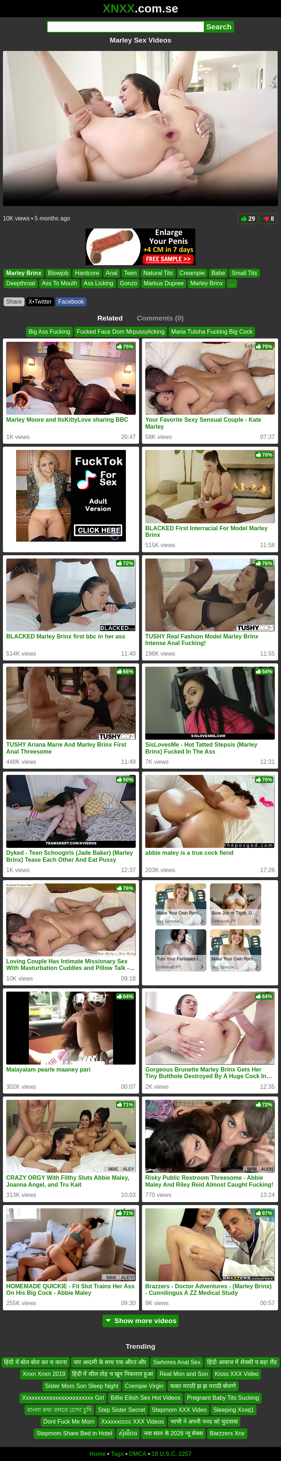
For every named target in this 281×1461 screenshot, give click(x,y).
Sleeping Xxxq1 (233, 1409)
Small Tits (244, 273)
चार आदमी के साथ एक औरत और (110, 1362)
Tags (117, 1454)
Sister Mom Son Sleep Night (82, 1386)
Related (110, 318)
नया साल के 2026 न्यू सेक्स (173, 1433)
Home (98, 1454)
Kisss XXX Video (237, 1374)
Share (14, 302)
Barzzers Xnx (227, 1433)
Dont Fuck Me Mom (68, 1421)
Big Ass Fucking (49, 332)
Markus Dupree (164, 284)
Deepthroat (20, 284)
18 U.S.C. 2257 (171, 1454)
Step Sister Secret (121, 1409)
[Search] (125, 27)
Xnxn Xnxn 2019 (44, 1374)
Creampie (192, 273)
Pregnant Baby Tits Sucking (223, 1398)
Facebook (71, 302)
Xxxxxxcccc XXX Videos (132, 1421)
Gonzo (128, 284)
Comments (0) (160, 318)
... (231, 284)
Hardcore (87, 273)
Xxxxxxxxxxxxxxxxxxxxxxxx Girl (63, 1398)
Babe (218, 273)
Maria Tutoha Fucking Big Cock (211, 332)
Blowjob (58, 273)
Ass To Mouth (59, 284)
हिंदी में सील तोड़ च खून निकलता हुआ (112, 1374)
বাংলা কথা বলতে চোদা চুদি (59, 1409)
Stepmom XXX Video (179, 1409)
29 (248, 219)
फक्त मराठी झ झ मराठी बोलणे (203, 1386)
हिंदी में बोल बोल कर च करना (35, 1362)
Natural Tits (158, 273)
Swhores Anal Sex (177, 1362)
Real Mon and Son (184, 1374)
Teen (130, 273)
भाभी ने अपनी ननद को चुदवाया (204, 1421)
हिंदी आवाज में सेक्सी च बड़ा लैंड (242, 1362)
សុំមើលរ (128, 1433)
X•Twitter (40, 302)
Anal (111, 273)
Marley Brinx (23, 273)
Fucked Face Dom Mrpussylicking (121, 332)
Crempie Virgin (144, 1386)
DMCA (137, 1454)
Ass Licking (98, 284)
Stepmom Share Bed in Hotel (74, 1433)
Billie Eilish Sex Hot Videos (145, 1398)
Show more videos (141, 1321)
